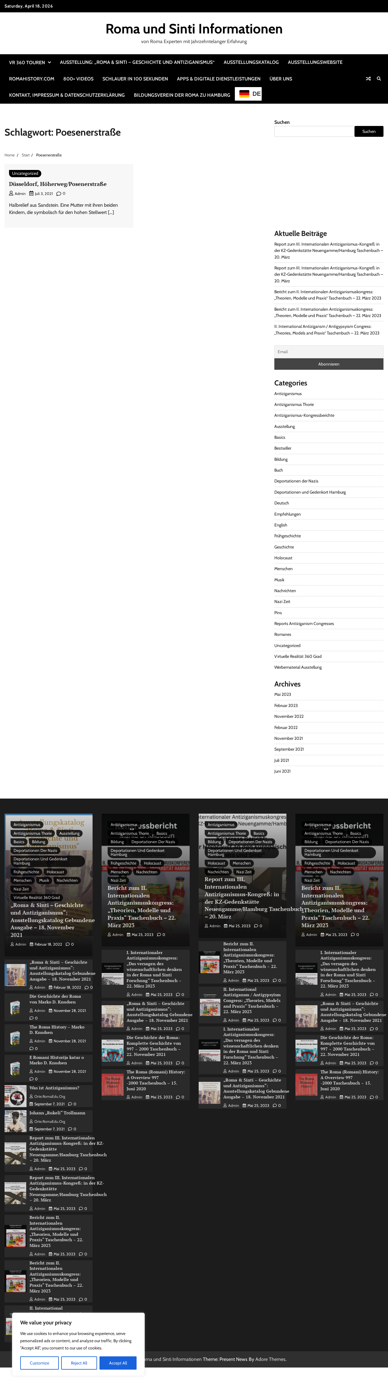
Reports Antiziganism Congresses (304, 623)
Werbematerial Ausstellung (298, 667)
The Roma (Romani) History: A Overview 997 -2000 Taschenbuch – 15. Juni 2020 (156, 1080)
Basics (279, 437)
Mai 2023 (283, 694)
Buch (278, 470)
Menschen (283, 568)
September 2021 (289, 749)
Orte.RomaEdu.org (47, 1097)
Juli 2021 (281, 760)
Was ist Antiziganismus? (54, 1089)
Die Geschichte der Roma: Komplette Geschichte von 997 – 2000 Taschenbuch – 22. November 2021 (154, 1046)
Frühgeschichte (287, 536)
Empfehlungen (287, 514)
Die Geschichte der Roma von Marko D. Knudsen (55, 1000)
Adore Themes (270, 1359)
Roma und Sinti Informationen (194, 28)
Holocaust (283, 558)
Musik (279, 580)
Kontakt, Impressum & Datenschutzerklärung (67, 95)
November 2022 (289, 716)
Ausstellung (284, 426)
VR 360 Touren (27, 62)
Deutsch (281, 503)
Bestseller (283, 448)
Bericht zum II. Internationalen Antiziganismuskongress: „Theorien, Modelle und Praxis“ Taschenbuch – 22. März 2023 (56, 1232)
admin (17, 193)
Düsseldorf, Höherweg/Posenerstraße (59, 183)
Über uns (281, 79)
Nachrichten (285, 590)
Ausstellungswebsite (315, 62)
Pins (278, 612)
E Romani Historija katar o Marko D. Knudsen (57, 1061)
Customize (39, 1363)
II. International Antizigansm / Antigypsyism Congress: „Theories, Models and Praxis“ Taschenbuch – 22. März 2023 (252, 1001)
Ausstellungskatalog (251, 62)
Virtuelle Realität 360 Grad (298, 656)
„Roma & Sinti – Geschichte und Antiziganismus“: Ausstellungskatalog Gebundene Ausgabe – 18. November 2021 (55, 921)
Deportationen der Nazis (296, 481)
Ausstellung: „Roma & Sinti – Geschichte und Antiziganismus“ (137, 62)
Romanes (283, 634)
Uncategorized (25, 173)
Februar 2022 (286, 727)
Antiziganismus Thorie (294, 404)
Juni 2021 (282, 771)
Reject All (79, 1363)
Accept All (118, 1363)
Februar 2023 (286, 705)
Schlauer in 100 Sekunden (135, 79)
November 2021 (288, 738)
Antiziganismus (288, 393)
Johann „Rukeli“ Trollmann (57, 1114)
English (280, 525)
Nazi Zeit (282, 601)
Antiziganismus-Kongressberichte (304, 415)
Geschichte (284, 547)
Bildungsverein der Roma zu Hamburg (182, 95)
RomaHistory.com (31, 79)
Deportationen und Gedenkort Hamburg (310, 492)
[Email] (328, 351)
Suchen (282, 122)
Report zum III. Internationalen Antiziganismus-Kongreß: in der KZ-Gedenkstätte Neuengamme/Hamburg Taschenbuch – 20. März (327, 250)
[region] (78, 1344)
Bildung (281, 459)
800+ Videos (78, 79)
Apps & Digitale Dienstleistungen (218, 79)
